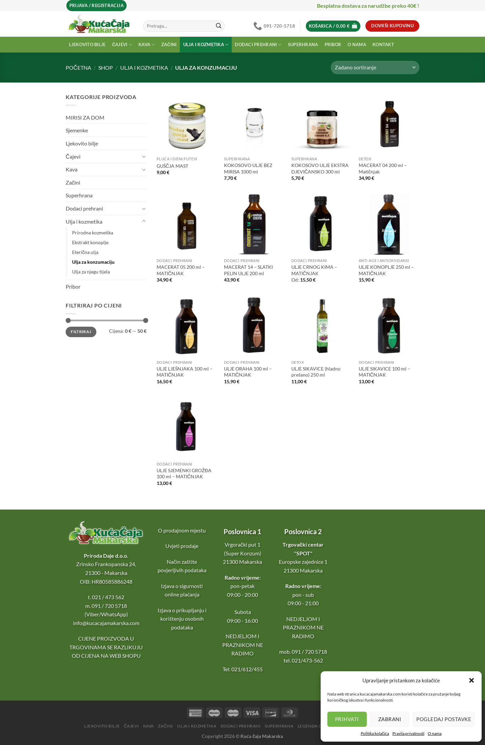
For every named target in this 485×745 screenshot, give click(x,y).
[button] (471, 680)
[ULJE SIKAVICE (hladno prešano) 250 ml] (321, 326)
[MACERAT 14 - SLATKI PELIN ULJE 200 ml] (254, 224)
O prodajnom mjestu (182, 530)
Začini (169, 44)
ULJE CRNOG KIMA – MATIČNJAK (314, 270)
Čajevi (122, 44)
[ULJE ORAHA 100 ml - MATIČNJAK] (254, 326)
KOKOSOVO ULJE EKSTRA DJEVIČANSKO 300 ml (320, 168)
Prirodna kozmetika (92, 232)
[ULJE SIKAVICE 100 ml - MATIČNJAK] (389, 326)
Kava (146, 44)
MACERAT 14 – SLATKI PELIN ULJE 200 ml (248, 270)
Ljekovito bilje (87, 44)
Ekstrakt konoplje (90, 242)
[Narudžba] (375, 67)
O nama (435, 733)
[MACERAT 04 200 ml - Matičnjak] (389, 123)
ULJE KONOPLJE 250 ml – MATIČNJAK (386, 270)
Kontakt (383, 44)
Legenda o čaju (316, 725)
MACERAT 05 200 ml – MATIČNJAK (181, 270)
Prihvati (347, 719)
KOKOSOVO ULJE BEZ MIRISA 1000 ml (248, 168)
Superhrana (303, 44)
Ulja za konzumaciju (93, 262)
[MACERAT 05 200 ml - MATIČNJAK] (187, 224)
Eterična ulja (85, 252)
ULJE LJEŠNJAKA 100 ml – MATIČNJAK (185, 372)
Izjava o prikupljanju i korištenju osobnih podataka (182, 618)
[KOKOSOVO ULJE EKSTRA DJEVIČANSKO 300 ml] (321, 123)
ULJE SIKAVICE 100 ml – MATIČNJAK (384, 372)
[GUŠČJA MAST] (187, 123)
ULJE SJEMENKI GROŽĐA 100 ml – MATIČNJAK (184, 473)
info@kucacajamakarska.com (106, 623)
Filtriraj (81, 331)
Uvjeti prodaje (181, 546)
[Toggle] (144, 156)
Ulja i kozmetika (206, 44)
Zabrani (389, 719)
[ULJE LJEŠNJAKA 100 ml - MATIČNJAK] (187, 326)
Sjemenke (77, 130)
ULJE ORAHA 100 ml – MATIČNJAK (248, 372)
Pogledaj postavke (443, 719)
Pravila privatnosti (408, 733)
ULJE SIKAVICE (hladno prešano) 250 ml (316, 372)
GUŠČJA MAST (172, 166)
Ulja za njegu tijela (91, 271)
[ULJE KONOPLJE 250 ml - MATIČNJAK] (389, 224)
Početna (78, 67)
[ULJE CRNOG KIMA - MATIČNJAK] (321, 224)
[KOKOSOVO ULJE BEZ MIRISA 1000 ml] (254, 123)
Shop (105, 67)
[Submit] (218, 26)
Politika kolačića (375, 733)
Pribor (333, 44)
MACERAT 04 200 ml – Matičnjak (383, 168)
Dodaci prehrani (258, 44)
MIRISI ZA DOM (85, 117)
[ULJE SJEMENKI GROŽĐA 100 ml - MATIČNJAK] (187, 427)
